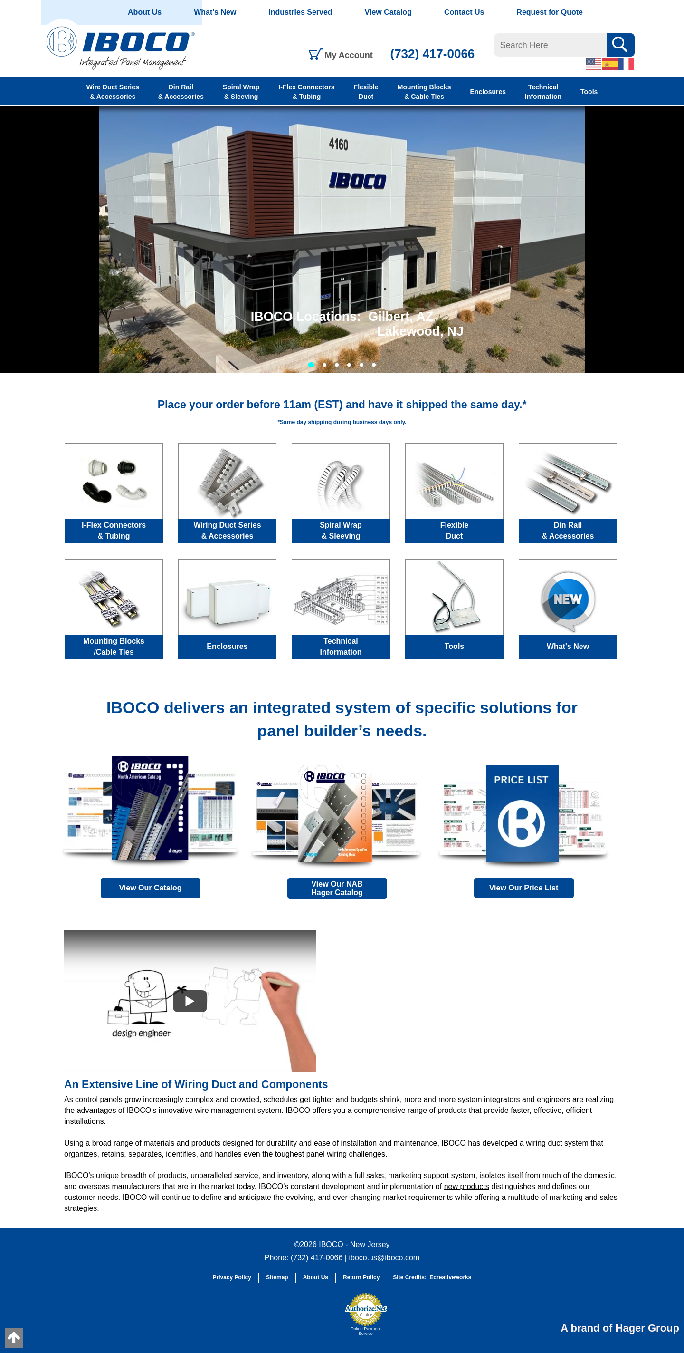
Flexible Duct (366, 91)
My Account (349, 55)
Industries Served (300, 12)
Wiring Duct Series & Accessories (227, 530)
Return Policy (361, 1277)
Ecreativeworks (450, 1277)
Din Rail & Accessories (181, 91)
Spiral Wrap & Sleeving (241, 91)
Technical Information (543, 91)
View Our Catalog (150, 888)
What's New (215, 12)
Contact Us (464, 12)
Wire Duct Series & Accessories (112, 91)
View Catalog (388, 12)
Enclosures (488, 92)
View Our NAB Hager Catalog (336, 888)
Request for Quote (549, 12)
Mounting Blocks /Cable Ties (113, 646)
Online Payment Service (366, 1331)
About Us (145, 12)
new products (466, 1186)
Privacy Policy (232, 1277)
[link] (316, 1319)
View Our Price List (524, 888)
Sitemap (277, 1277)
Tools (589, 92)
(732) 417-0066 (432, 54)
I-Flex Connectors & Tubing (306, 91)
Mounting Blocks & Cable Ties (424, 91)
